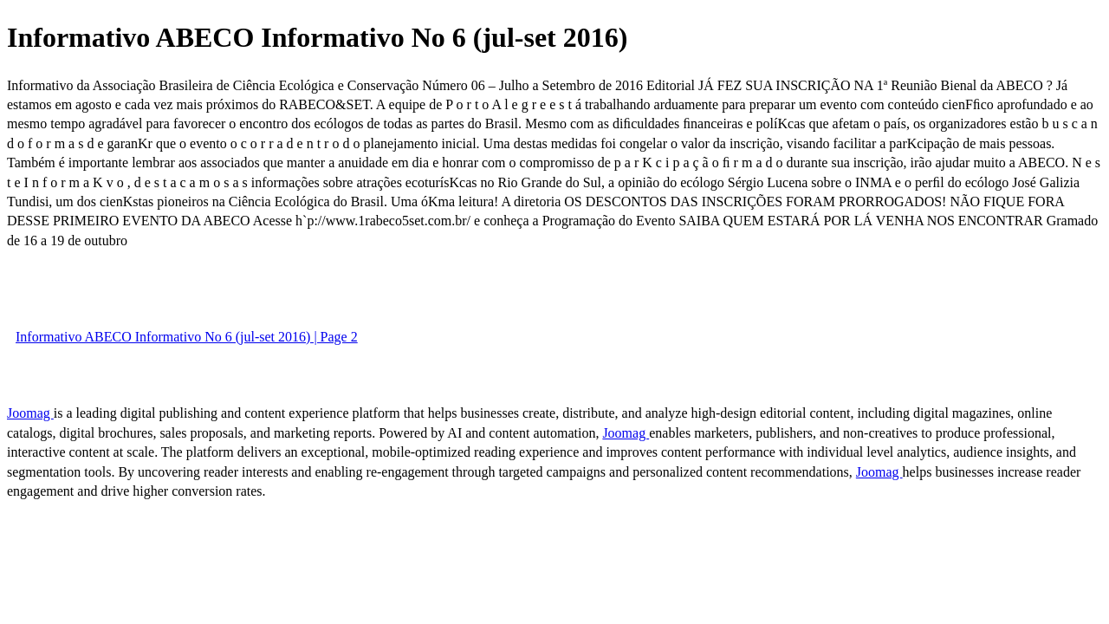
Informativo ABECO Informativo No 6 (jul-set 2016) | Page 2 (187, 336)
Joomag (30, 413)
